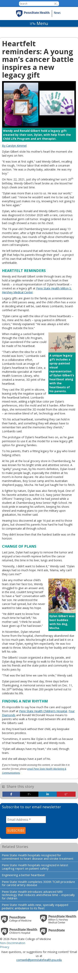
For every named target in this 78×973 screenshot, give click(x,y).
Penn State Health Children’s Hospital (43, 711)
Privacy (4, 947)
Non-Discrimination (12, 943)
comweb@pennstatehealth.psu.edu (39, 960)
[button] (56, 3)
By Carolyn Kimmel (14, 145)
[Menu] (39, 23)
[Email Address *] (26, 819)
